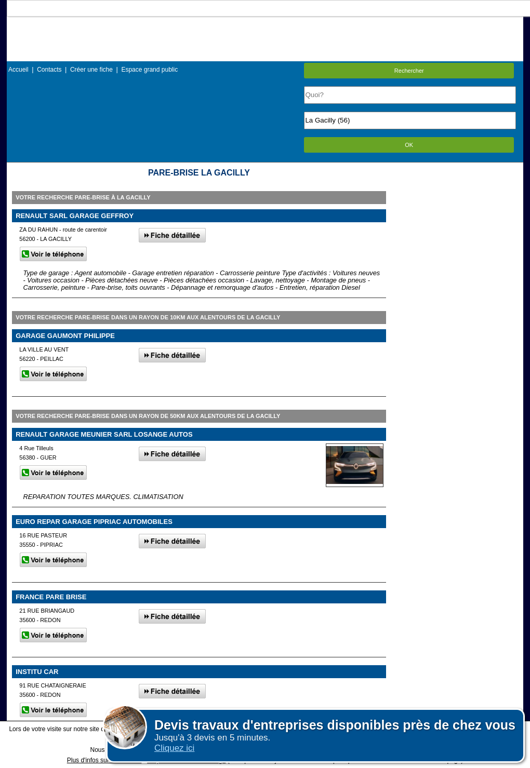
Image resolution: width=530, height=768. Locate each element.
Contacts (49, 69)
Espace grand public (149, 69)
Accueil (18, 69)
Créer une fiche (91, 69)
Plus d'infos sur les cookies (104, 760)
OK (409, 145)
